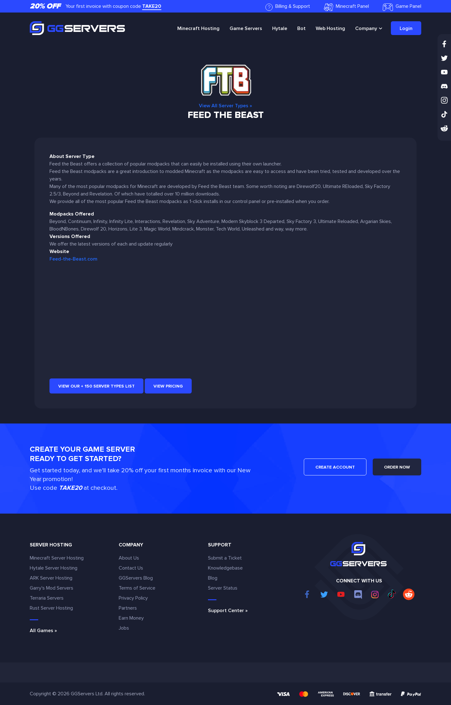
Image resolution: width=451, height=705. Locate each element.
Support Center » (228, 610)
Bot (301, 28)
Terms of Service (137, 588)
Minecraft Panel (346, 7)
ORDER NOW (397, 467)
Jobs (124, 628)
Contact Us (131, 568)
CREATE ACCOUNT (335, 467)
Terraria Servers (47, 598)
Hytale (279, 28)
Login (406, 28)
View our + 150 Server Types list (96, 386)
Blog (212, 578)
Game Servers (246, 28)
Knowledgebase (225, 568)
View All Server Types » (225, 106)
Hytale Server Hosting (53, 568)
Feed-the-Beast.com (73, 259)
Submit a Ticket (225, 558)
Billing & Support (287, 7)
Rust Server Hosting (51, 608)
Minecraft (198, 28)
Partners (128, 608)
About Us (129, 558)
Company (366, 28)
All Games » (43, 630)
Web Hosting (330, 28)
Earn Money (131, 618)
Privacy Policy (133, 598)
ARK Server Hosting (51, 578)
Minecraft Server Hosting (57, 558)
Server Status (222, 588)
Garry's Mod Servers (51, 588)
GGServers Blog (136, 578)
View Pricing (168, 386)
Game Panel (402, 7)
